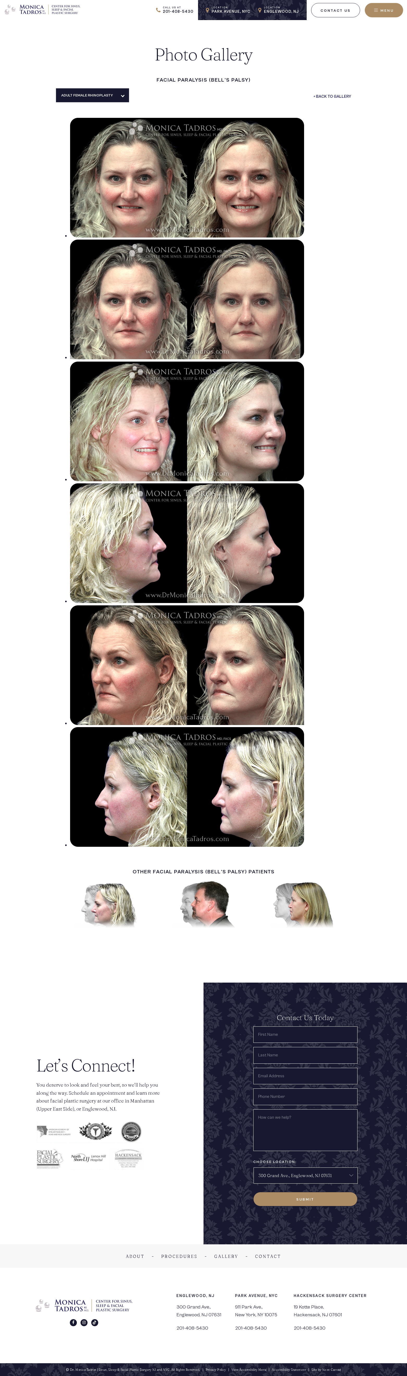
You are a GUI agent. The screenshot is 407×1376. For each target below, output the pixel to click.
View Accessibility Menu (248, 1370)
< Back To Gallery (332, 96)
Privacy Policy (216, 1370)
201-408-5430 (192, 1328)
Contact (268, 1256)
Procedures (179, 1256)
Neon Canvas (331, 1370)
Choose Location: (275, 1162)
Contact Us (335, 10)
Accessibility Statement (289, 1370)
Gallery (226, 1256)
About (135, 1256)
